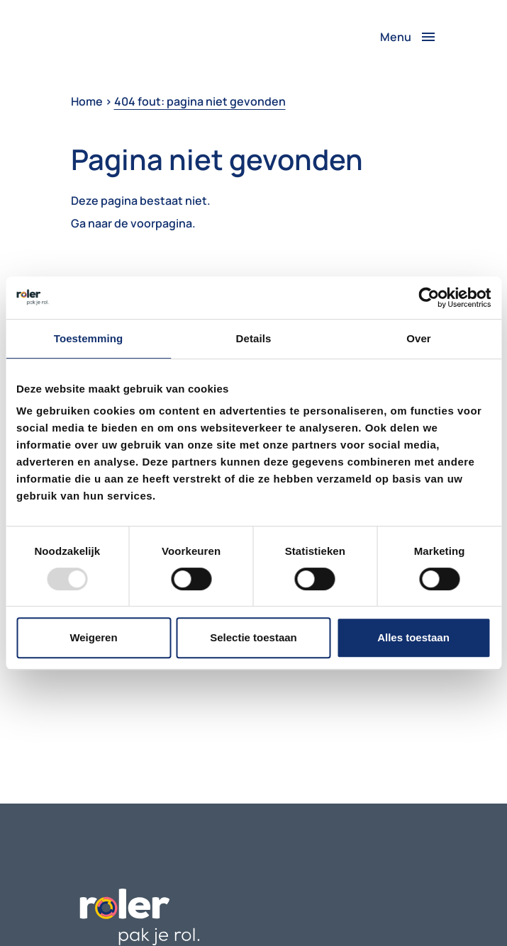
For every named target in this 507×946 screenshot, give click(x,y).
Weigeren (93, 637)
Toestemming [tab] (88, 338)
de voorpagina (153, 223)
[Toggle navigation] (408, 36)
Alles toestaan (413, 637)
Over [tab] (418, 338)
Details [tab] (254, 338)
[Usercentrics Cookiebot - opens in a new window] (429, 297)
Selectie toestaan (253, 637)
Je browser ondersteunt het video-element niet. (124, 36)
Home (87, 101)
